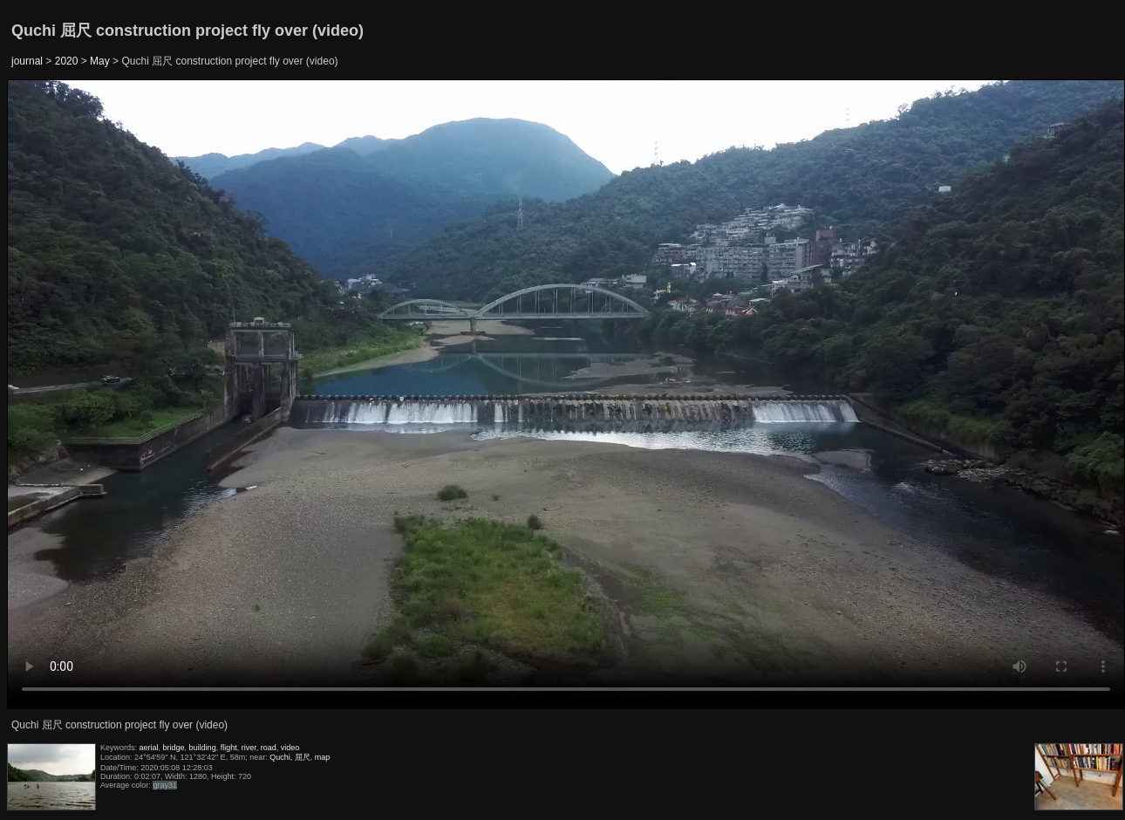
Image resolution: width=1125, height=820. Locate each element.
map (323, 757)
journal (27, 61)
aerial (149, 747)
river (249, 747)
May (100, 61)
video (290, 747)
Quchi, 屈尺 (289, 757)
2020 (66, 61)
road (268, 747)
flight (229, 747)
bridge (174, 747)
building (202, 747)
